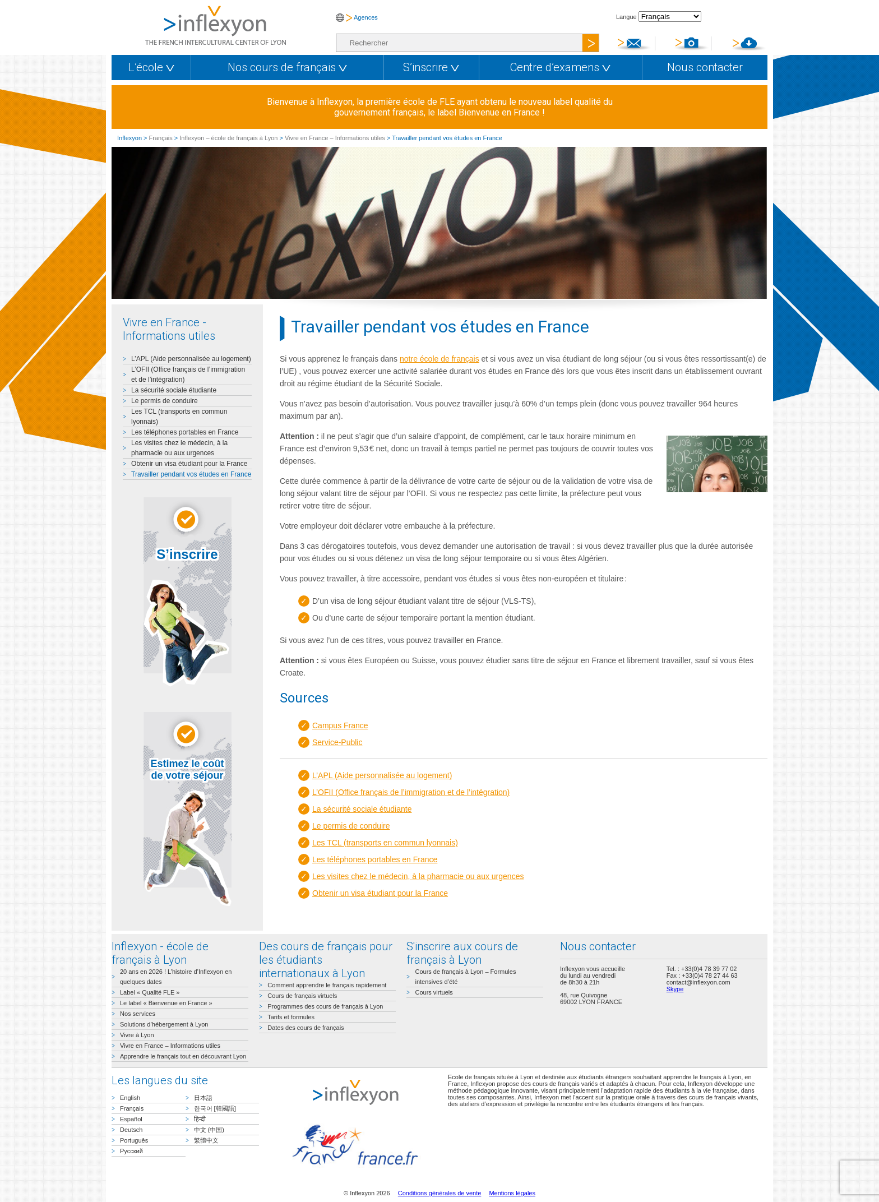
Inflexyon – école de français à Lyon (228, 138)
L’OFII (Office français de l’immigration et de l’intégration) (411, 792)
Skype (675, 989)
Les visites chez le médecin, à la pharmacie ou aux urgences (418, 876)
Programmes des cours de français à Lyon (325, 1006)
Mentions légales (512, 1193)
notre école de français (439, 358)
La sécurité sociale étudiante (173, 390)
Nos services (137, 1013)
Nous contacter (705, 67)
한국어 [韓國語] (215, 1108)
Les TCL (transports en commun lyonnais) (385, 842)
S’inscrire (431, 67)
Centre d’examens (560, 67)
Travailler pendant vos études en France (191, 474)
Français (161, 138)
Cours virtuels (433, 992)
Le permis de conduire (164, 401)
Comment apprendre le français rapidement (326, 985)
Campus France (340, 725)
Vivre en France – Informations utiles (335, 138)
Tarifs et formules (290, 1017)
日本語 (203, 1097)
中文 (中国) (209, 1129)
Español (131, 1119)
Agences (366, 17)
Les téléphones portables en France (184, 432)
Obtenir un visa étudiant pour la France (189, 464)
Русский (131, 1151)
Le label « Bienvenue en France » (166, 1003)
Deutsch (131, 1129)
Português (134, 1140)
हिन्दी (200, 1119)
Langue (626, 16)
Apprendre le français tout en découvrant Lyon (183, 1056)
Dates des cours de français (305, 1027)
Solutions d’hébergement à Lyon (164, 1024)
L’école (151, 67)
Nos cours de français (287, 67)
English (130, 1097)
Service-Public (337, 742)
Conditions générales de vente (440, 1193)
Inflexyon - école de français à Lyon (160, 953)
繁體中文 (206, 1140)
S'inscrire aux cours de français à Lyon (462, 953)
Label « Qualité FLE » (149, 992)
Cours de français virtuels (302, 995)
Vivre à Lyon (137, 1035)
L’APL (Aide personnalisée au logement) (191, 359)
